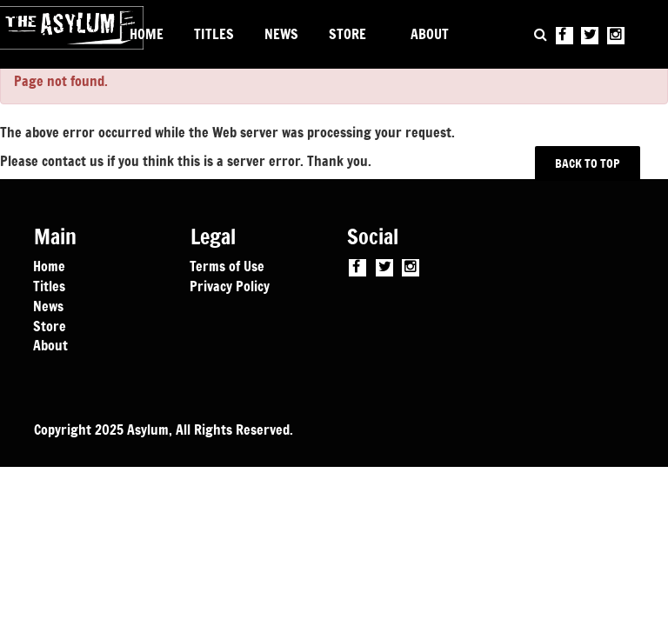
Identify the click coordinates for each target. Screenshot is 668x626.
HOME (147, 33)
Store (49, 325)
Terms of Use (227, 265)
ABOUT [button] (430, 33)
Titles (49, 285)
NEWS (281, 33)
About (50, 344)
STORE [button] (347, 33)
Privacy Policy (230, 285)
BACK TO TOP (588, 163)
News (48, 305)
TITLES (214, 33)
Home (49, 265)
